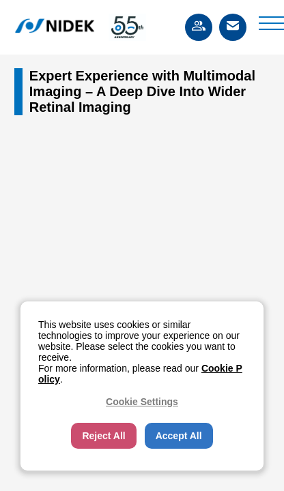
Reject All (103, 435)
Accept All (179, 435)
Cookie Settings (142, 401)
